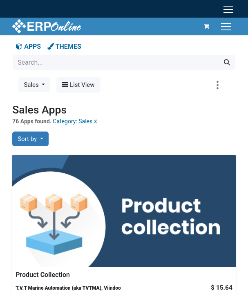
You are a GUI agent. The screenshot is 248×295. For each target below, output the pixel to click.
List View (78, 84)
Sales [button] (32, 84)
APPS (28, 46)
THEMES (64, 46)
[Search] (227, 62)
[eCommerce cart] (206, 26)
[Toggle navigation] (226, 26)
